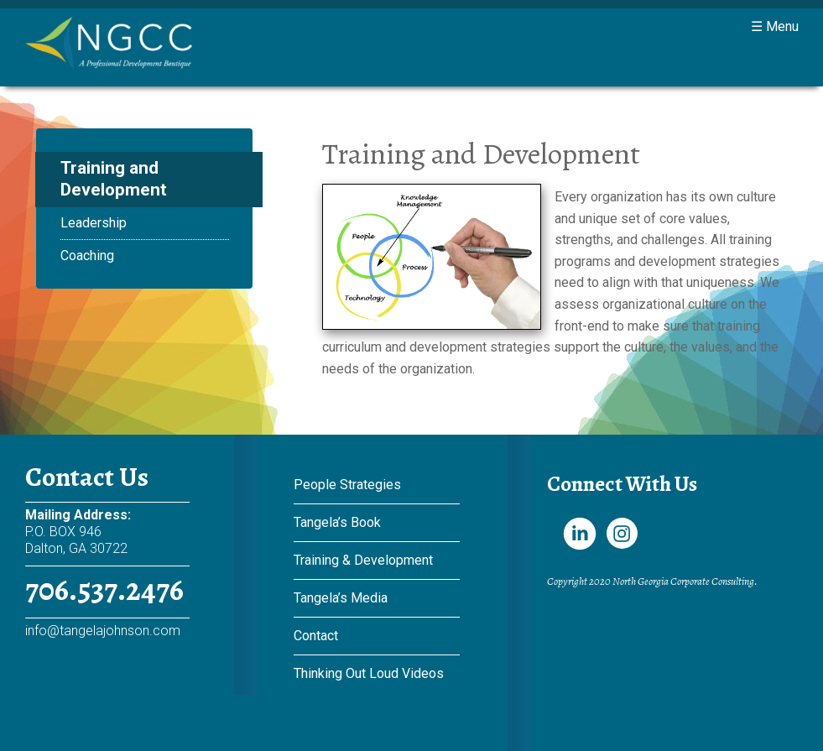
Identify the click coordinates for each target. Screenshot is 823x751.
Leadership (93, 223)
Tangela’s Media (341, 598)
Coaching (87, 255)
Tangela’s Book (337, 522)
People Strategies (347, 485)
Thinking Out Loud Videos (369, 673)
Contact (316, 636)
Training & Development (363, 560)
